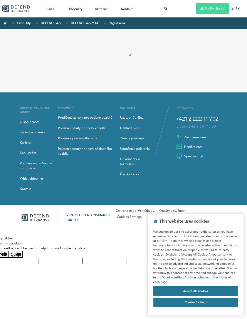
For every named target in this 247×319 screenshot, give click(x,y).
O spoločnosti (30, 122)
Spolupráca (28, 153)
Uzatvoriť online (131, 117)
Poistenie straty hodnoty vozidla (82, 128)
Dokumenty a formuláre (130, 161)
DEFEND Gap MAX (85, 23)
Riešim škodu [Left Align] (212, 9)
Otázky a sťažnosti (172, 210)
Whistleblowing (31, 178)
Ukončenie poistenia (135, 149)
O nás (50, 9)
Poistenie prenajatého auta (77, 138)
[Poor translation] (16, 254)
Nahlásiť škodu (131, 128)
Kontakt (127, 9)
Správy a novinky (32, 132)
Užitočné (101, 9)
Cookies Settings (129, 217)
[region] (196, 265)
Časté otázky (129, 174)
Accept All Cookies (195, 291)
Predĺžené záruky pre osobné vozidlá (85, 117)
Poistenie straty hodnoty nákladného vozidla (85, 151)
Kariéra (25, 142)
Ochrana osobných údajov (135, 210)
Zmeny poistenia (132, 138)
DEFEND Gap (50, 23)
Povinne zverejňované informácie (36, 165)
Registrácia (117, 23)
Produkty (75, 9)
